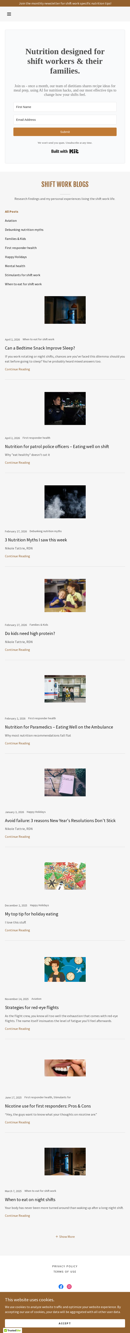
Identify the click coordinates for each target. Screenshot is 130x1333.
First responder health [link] (21, 248)
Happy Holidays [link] (16, 257)
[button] (9, 14)
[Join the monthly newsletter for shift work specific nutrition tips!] (65, 3)
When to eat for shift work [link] (23, 284)
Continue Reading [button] (17, 369)
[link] (65, 334)
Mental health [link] (15, 266)
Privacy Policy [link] (64, 1266)
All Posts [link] (11, 211)
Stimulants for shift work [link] (22, 275)
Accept (65, 1323)
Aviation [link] (11, 220)
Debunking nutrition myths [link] (24, 230)
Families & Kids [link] (15, 239)
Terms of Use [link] (65, 1271)
